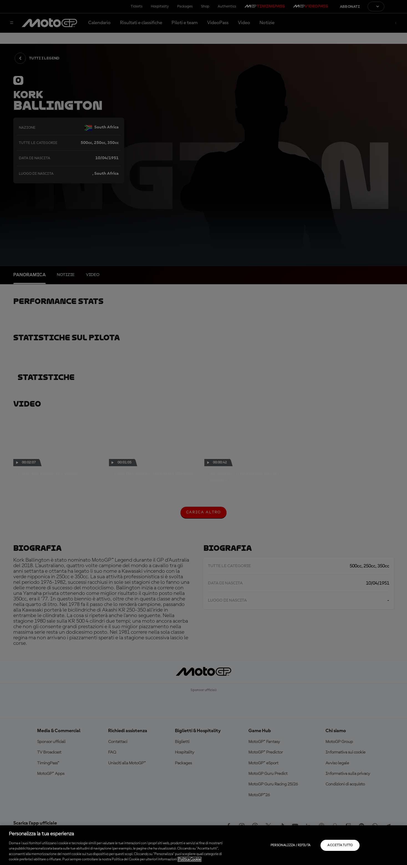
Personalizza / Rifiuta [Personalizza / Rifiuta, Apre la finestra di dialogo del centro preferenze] (291, 845)
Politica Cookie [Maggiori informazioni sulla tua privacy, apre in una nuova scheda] (189, 859)
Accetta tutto (340, 845)
